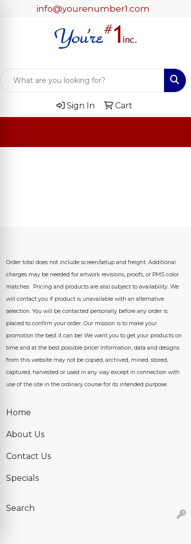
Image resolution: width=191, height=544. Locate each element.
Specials (22, 478)
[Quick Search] (82, 80)
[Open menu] (170, 132)
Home (18, 412)
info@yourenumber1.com (93, 9)
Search (20, 508)
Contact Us (28, 456)
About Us (25, 434)
